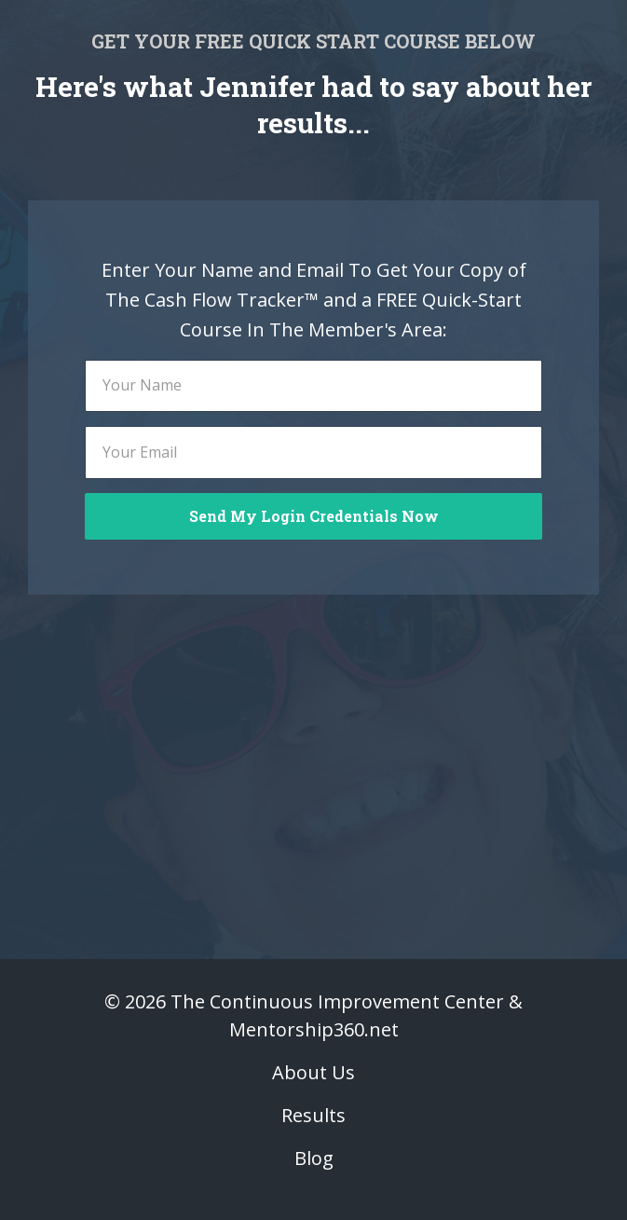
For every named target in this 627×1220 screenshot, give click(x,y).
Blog (314, 1158)
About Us (313, 1072)
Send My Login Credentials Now (314, 516)
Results (313, 1115)
